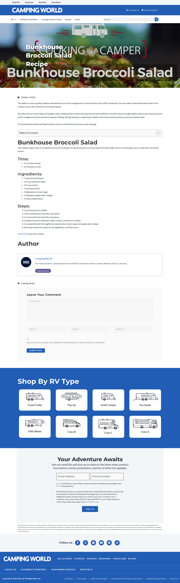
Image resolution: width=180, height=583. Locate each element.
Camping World (43, 257)
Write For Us (88, 569)
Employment (104, 558)
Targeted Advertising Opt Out (156, 578)
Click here (22, 232)
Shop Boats (57, 2)
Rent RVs (44, 2)
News (85, 19)
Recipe (32, 282)
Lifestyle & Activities (31, 19)
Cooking (24, 282)
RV (14, 19)
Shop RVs (16, 2)
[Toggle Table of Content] (157, 132)
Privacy (96, 501)
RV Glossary (69, 578)
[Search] (157, 19)
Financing (91, 558)
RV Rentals (79, 558)
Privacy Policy (82, 578)
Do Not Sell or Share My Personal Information (126, 578)
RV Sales (131, 558)
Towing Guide (119, 558)
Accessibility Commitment (34, 569)
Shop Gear (30, 2)
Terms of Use (174, 578)
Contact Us (10, 569)
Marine (74, 19)
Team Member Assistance (64, 569)
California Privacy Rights (99, 578)
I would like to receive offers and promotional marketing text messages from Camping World (91, 483)
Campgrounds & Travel (56, 19)
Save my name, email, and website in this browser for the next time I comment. (66, 341)
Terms (88, 501)
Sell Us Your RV (64, 558)
